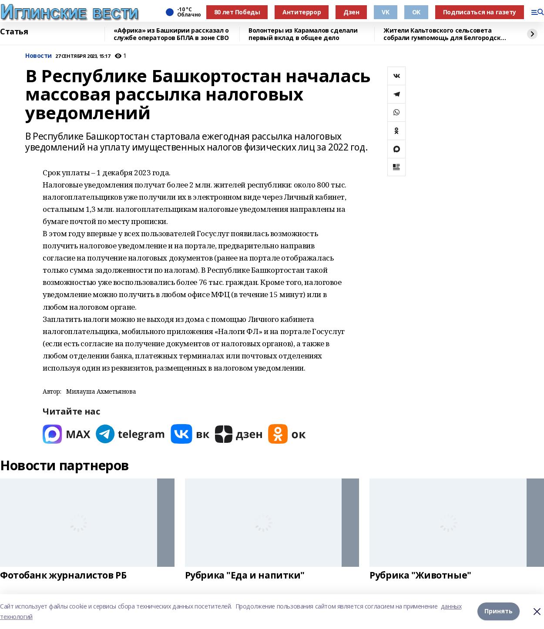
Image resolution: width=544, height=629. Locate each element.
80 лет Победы (237, 12)
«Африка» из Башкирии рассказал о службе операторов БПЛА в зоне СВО (171, 34)
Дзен (351, 12)
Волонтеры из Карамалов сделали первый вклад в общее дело (302, 34)
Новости (38, 56)
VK (385, 12)
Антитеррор (301, 12)
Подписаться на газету (479, 12)
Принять (498, 611)
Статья (14, 32)
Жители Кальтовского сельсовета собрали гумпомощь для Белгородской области (446, 34)
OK (416, 12)
